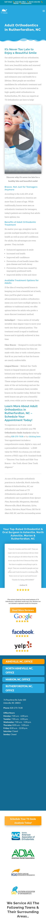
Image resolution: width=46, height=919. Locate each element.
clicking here (34, 436)
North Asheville (33, 2)
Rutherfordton (25, 3)
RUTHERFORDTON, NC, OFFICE (19, 688)
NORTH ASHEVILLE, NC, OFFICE (19, 670)
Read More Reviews (23, 610)
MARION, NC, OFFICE (18, 679)
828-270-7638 (17, 436)
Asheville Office (19, 2)
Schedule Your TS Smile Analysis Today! (23, 820)
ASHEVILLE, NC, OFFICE (19, 661)
